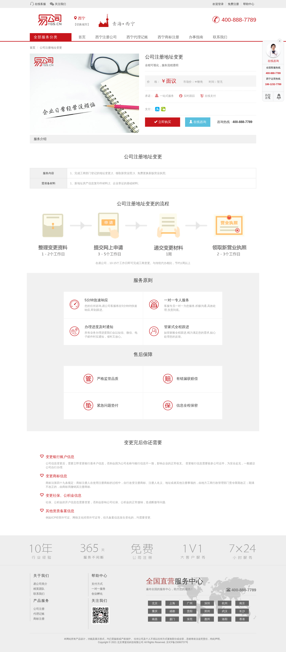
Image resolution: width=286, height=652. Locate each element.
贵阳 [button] (189, 611)
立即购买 (162, 122)
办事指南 (196, 37)
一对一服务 (98, 588)
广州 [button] (189, 603)
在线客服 (40, 4)
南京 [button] (242, 603)
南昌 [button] (154, 619)
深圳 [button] (207, 603)
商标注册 (38, 618)
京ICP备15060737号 (177, 642)
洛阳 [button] (224, 619)
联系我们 (220, 37)
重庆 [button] (154, 611)
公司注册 (38, 608)
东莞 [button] (189, 619)
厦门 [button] (172, 619)
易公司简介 (40, 583)
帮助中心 (248, 4)
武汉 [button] (224, 611)
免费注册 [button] (233, 4)
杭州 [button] (224, 603)
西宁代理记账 (137, 37)
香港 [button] (242, 619)
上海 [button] (172, 603)
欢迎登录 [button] (218, 4)
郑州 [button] (207, 611)
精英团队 (38, 588)
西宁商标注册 (168, 37)
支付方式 (97, 583)
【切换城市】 (81, 24)
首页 (82, 37)
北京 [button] (154, 603)
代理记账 (38, 613)
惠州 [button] (207, 619)
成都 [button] (172, 611)
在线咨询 (197, 122)
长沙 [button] (242, 611)
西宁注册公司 (106, 37)
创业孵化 (97, 593)
